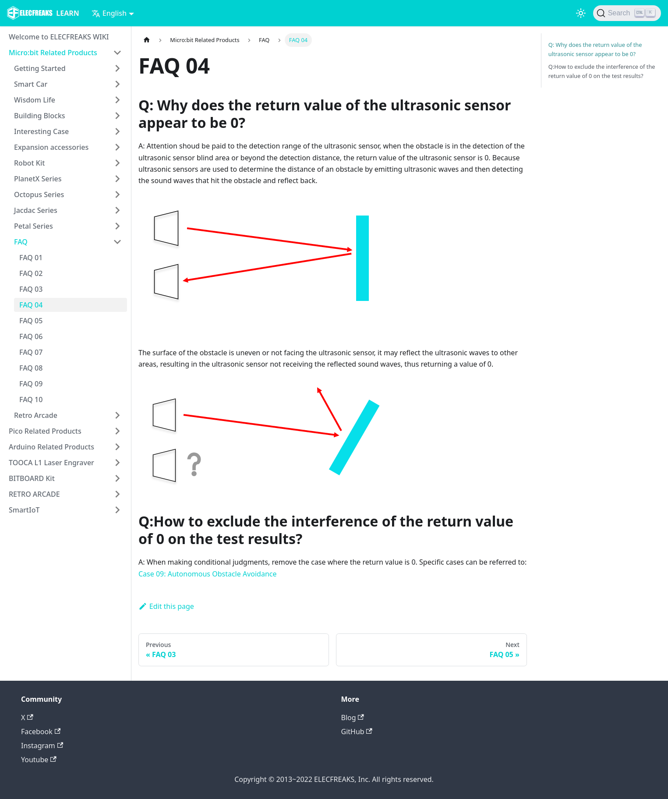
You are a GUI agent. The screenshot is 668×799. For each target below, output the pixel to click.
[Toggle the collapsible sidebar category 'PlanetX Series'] (117, 179)
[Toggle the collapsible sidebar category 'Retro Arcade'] (117, 415)
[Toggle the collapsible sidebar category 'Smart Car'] (117, 84)
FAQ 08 (30, 368)
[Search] (627, 13)
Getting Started (40, 68)
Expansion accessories (51, 147)
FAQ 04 (30, 305)
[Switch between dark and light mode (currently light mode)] (581, 13)
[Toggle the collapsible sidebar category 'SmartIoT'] (117, 510)
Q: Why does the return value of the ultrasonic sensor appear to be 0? (595, 49)
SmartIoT (24, 510)
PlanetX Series (38, 179)
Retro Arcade (35, 415)
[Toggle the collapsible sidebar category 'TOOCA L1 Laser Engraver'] (117, 463)
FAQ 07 (30, 352)
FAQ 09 (30, 384)
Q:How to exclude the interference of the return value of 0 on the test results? (601, 71)
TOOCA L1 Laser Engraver (51, 462)
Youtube (39, 759)
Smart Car (30, 84)
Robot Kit (29, 163)
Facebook (40, 731)
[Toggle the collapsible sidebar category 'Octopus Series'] (117, 194)
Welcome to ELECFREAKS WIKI (59, 37)
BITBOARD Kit (32, 478)
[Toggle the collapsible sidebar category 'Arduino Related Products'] (117, 447)
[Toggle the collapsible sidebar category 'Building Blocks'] (117, 116)
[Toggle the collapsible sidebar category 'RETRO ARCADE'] (117, 494)
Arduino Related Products (51, 447)
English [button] (109, 13)
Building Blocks (39, 115)
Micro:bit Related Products (53, 52)
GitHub (356, 731)
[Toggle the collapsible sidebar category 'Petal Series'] (117, 226)
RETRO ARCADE (34, 494)
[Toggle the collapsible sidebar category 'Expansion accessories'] (117, 147)
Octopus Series (39, 194)
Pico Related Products (45, 431)
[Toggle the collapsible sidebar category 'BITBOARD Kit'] (117, 478)
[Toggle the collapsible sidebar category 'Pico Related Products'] (117, 431)
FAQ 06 (30, 336)
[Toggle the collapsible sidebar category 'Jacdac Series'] (117, 210)
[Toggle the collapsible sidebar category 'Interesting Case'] (117, 131)
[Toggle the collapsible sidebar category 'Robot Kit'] (117, 163)
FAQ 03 (30, 289)
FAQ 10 (30, 399)
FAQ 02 (30, 273)
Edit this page (166, 606)
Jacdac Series (35, 210)
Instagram (42, 745)
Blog (352, 717)
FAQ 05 (30, 320)
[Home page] (146, 40)
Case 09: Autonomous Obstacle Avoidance (207, 574)
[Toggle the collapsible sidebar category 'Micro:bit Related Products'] (117, 53)
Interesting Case (41, 131)
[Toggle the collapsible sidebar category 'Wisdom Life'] (117, 100)
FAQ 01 (30, 257)
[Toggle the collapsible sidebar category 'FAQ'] (117, 242)
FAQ (21, 242)
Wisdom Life (34, 100)
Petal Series (33, 226)
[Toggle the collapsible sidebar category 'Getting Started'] (117, 68)
